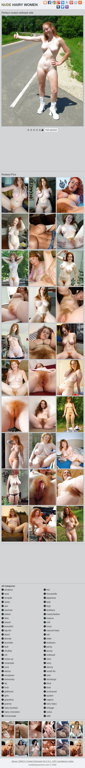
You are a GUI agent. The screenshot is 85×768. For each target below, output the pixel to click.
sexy (47, 663)
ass (4, 606)
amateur (7, 590)
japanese (50, 598)
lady (47, 602)
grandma (7, 699)
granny (6, 704)
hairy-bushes (9, 708)
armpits (6, 598)
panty (48, 647)
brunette (7, 642)
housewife (50, 594)
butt (4, 647)
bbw (5, 618)
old (47, 634)
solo (47, 675)
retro (47, 659)
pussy (48, 651)
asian (5, 602)
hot (47, 590)
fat (4, 683)
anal (5, 594)
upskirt (48, 695)
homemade (8, 716)
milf (47, 622)
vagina (48, 699)
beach (6, 622)
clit (4, 655)
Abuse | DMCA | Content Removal (26, 761)
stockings (50, 679)
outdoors (50, 642)
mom (48, 626)
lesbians (49, 610)
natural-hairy (51, 630)
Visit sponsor (51, 130)
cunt (5, 667)
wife (47, 716)
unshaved (50, 691)
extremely (8, 679)
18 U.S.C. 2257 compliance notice (58, 761)
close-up (7, 659)
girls (5, 695)
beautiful (7, 626)
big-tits (6, 630)
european (7, 675)
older (48, 638)
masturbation (52, 614)
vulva (48, 712)
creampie (7, 663)
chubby (6, 651)
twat (47, 687)
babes (6, 614)
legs (47, 606)
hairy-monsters (10, 712)
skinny (48, 667)
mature (49, 618)
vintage (49, 708)
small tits (50, 671)
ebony (6, 671)
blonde (6, 638)
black (5, 634)
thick (47, 683)
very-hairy (50, 704)
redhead (49, 655)
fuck (5, 687)
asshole (6, 610)
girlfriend (7, 691)
